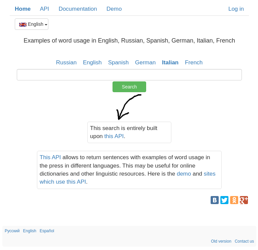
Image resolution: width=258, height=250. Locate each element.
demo (184, 174)
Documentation (77, 9)
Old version (221, 241)
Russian (66, 62)
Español (47, 231)
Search (129, 86)
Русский (12, 231)
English (33, 24)
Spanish (118, 62)
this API (114, 136)
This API (50, 157)
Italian (170, 62)
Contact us (244, 241)
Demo (114, 9)
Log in (236, 9)
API (44, 9)
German (145, 62)
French (194, 62)
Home (23, 9)
